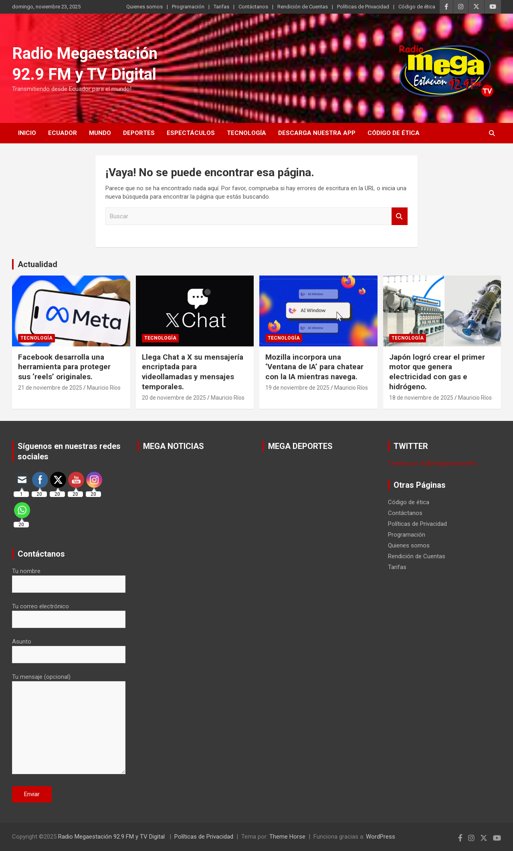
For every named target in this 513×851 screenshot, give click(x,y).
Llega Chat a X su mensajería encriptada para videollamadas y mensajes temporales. (192, 371)
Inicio (27, 133)
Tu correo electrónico (68, 613)
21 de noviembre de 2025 (50, 387)
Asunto (68, 648)
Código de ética (416, 7)
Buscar (400, 216)
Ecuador (62, 133)
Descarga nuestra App (316, 133)
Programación (188, 7)
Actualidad (37, 264)
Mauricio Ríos (104, 387)
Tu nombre (68, 577)
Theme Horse (287, 836)
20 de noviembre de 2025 (174, 397)
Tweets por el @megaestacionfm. (433, 463)
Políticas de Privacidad (363, 7)
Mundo (100, 133)
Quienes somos (144, 7)
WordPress (380, 836)
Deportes (139, 133)
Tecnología (246, 133)
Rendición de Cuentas (302, 7)
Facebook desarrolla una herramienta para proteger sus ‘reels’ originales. (64, 366)
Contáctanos (253, 7)
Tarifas (221, 7)
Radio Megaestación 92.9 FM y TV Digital (112, 836)
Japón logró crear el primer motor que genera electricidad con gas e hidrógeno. (437, 371)
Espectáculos (191, 133)
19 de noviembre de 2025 (297, 387)
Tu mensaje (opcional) (68, 724)
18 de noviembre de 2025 (421, 397)
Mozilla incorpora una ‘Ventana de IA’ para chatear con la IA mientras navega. (314, 366)
